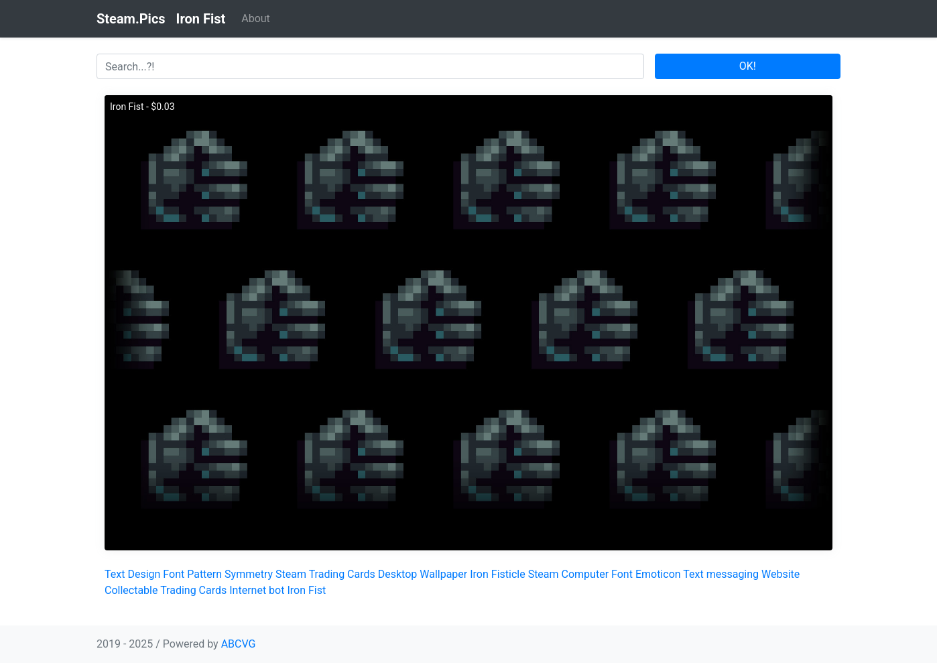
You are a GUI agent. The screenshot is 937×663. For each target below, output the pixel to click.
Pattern (204, 574)
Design (143, 574)
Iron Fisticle (497, 574)
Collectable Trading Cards (166, 590)
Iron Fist (306, 590)
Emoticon (658, 574)
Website (780, 574)
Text (115, 574)
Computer (585, 574)
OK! (747, 66)
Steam (543, 574)
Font (173, 574)
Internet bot (256, 590)
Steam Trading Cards (325, 574)
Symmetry (249, 574)
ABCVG (238, 644)
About (255, 18)
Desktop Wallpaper (423, 574)
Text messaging (721, 574)
